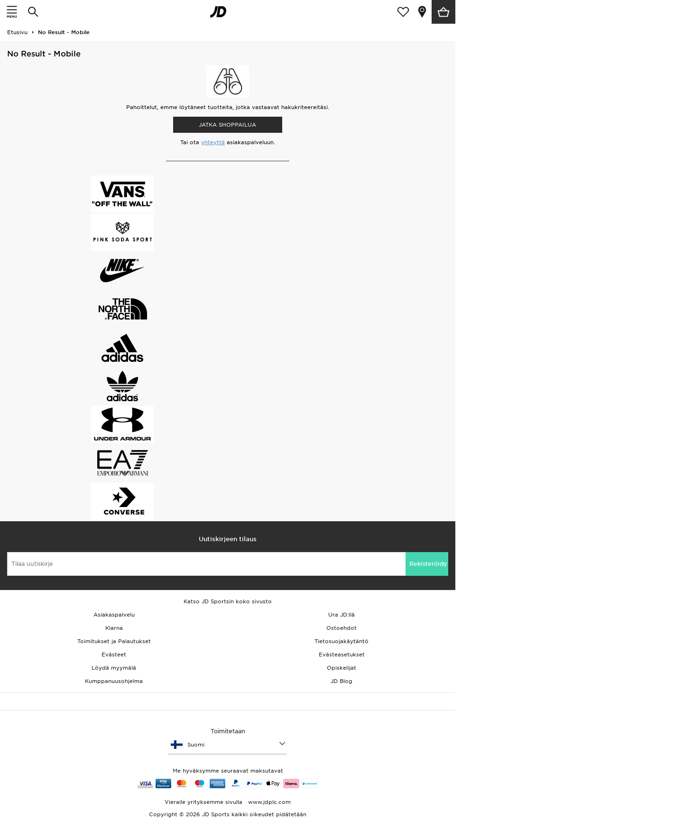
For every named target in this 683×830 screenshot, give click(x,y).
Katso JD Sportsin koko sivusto (228, 601)
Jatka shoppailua (227, 124)
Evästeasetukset (342, 654)
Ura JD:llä (341, 614)
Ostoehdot (341, 628)
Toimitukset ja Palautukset (114, 641)
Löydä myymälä (114, 667)
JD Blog (341, 681)
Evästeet (114, 654)
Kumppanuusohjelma (114, 681)
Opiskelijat (341, 667)
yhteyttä (213, 142)
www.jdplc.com (268, 802)
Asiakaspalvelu (114, 614)
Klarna (114, 628)
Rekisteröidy (428, 563)
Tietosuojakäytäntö (341, 641)
